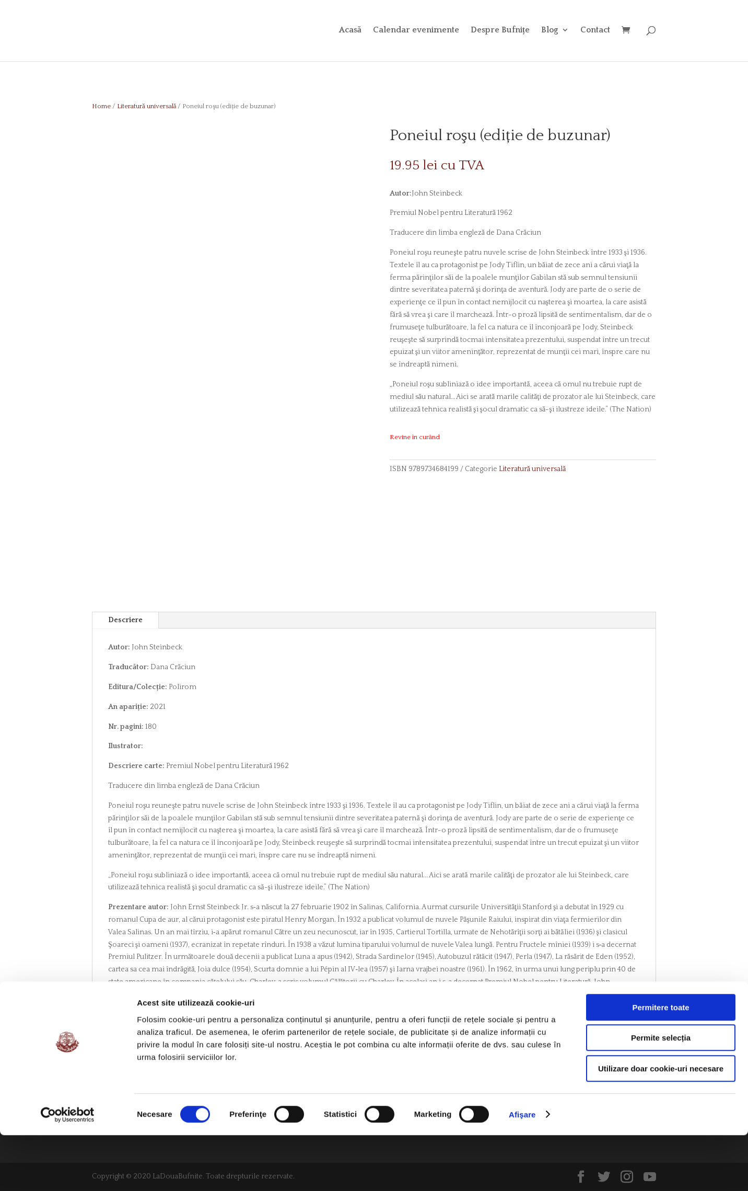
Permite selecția (661, 1094)
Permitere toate (660, 1063)
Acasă (350, 32)
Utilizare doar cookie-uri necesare (660, 1124)
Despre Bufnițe (500, 32)
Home (101, 106)
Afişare (522, 1170)
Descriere (125, 620)
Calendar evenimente (416, 32)
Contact (595, 32)
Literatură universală (146, 106)
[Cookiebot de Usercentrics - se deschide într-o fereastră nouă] (67, 1170)
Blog (549, 32)
